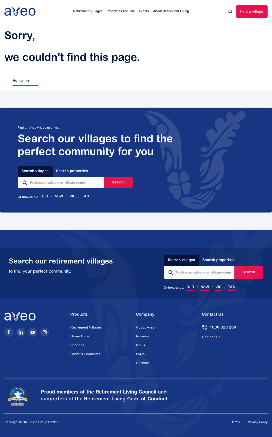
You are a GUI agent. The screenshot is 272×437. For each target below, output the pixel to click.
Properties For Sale (121, 11)
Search (118, 182)
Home (17, 81)
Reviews (142, 336)
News (140, 345)
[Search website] (230, 12)
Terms (236, 422)
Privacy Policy (258, 422)
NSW (59, 196)
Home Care (79, 336)
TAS (85, 196)
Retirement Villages (88, 11)
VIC (72, 196)
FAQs (140, 354)
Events (144, 11)
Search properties (72, 171)
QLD (44, 196)
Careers (142, 363)
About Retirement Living (171, 11)
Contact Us (211, 337)
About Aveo (145, 327)
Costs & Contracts (85, 354)
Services (77, 345)
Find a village (251, 12)
